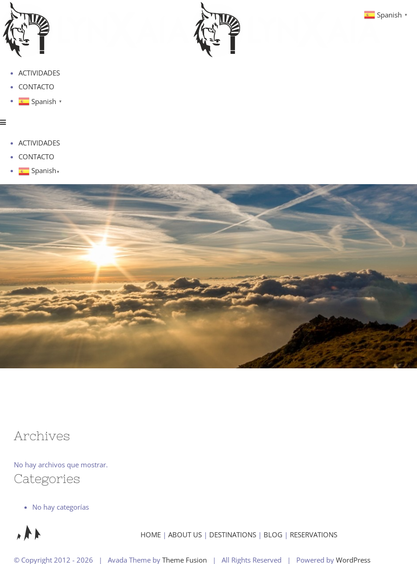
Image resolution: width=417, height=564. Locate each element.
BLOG (273, 534)
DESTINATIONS (232, 534)
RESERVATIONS (313, 534)
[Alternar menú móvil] (3, 122)
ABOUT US (185, 534)
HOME (151, 534)
